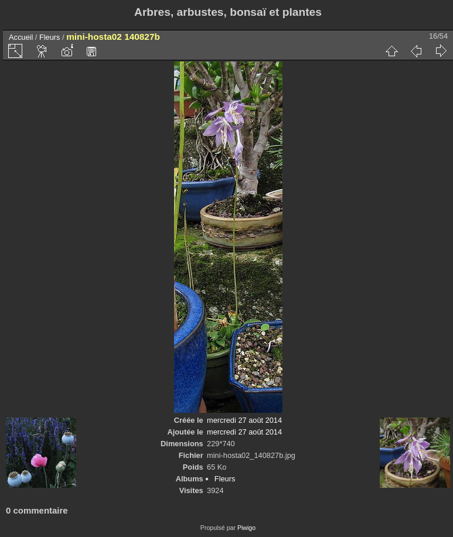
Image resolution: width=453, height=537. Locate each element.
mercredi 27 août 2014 (244, 420)
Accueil (21, 37)
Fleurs (49, 37)
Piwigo (246, 527)
